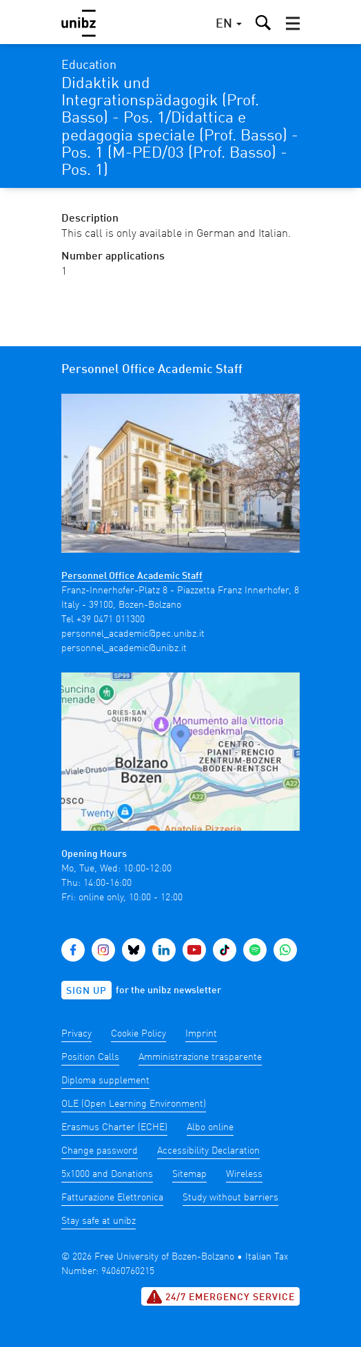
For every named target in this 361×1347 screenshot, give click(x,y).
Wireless (244, 1174)
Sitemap (189, 1174)
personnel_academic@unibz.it (124, 648)
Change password (99, 1151)
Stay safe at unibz (98, 1221)
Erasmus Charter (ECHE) (114, 1127)
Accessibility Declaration (208, 1151)
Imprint (201, 1034)
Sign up (86, 991)
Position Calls (90, 1057)
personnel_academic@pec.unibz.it (133, 634)
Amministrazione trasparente (200, 1057)
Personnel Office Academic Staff (132, 576)
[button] (293, 23)
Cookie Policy (138, 1034)
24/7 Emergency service (220, 1296)
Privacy (76, 1034)
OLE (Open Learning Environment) (133, 1104)
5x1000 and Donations (107, 1174)
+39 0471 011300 (110, 619)
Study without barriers (230, 1197)
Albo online (210, 1127)
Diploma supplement (105, 1080)
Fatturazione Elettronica (112, 1197)
